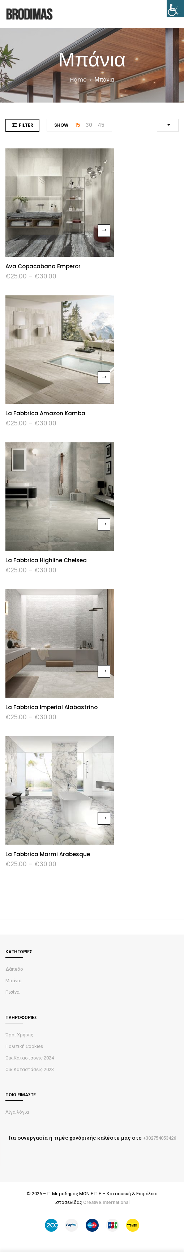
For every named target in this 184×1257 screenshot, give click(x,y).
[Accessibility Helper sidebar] (175, 8)
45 (101, 125)
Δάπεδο (14, 969)
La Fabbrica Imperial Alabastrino (51, 707)
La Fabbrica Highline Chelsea (46, 560)
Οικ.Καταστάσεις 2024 (29, 1058)
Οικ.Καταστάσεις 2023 (29, 1069)
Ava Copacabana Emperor (43, 266)
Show (61, 125)
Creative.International (106, 1202)
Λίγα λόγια (17, 1112)
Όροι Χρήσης (19, 1034)
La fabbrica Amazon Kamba (45, 413)
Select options (104, 230)
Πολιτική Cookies (24, 1046)
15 (77, 125)
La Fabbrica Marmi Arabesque (47, 854)
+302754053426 (159, 1138)
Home (78, 79)
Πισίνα (12, 992)
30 (89, 125)
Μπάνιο (13, 980)
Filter (26, 125)
